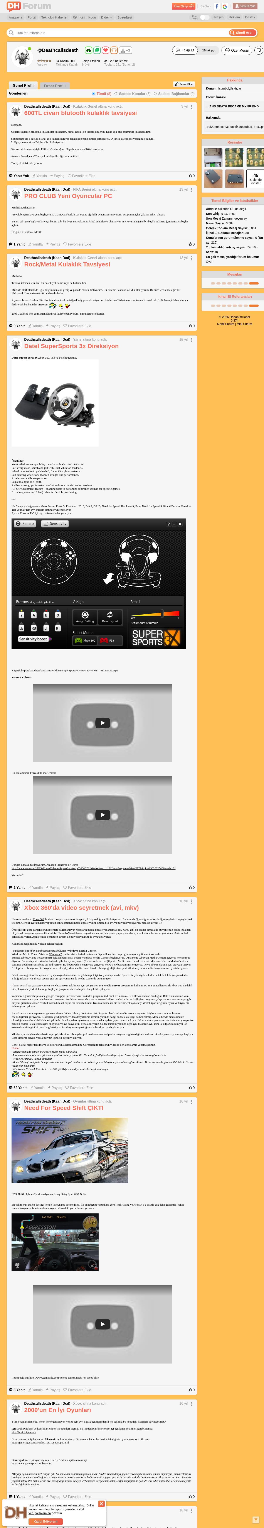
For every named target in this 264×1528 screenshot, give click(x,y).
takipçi (208, 50)
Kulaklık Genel (85, 106)
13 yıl (183, 189)
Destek (250, 17)
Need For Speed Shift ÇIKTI (63, 1107)
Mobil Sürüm (225, 324)
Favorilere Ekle (82, 176)
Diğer (106, 17)
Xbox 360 (38, 919)
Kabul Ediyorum (45, 1521)
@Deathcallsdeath (58, 50)
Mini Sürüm (244, 324)
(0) (176, 94)
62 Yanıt (18, 1088)
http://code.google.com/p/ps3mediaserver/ (57, 996)
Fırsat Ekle (184, 84)
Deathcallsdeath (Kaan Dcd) (47, 106)
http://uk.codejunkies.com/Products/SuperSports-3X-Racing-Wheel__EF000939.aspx (69, 670)
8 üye (85, 64)
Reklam (234, 17)
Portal (32, 17)
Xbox (77, 901)
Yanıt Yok (19, 176)
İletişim (218, 17)
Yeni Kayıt (245, 6)
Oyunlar (79, 1101)
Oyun (209, 261)
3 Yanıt (17, 1390)
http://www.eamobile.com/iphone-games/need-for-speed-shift (64, 1377)
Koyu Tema (194, 17)
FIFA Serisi (82, 189)
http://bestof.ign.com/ (24, 1432)
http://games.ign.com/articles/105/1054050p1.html (40, 1442)
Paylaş (57, 176)
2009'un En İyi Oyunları (57, 1410)
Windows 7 (55, 954)
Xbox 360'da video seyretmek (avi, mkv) (81, 907)
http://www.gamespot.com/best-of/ (31, 1463)
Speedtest (125, 17)
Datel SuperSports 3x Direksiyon (71, 346)
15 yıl (183, 339)
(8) (104, 94)
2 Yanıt (17, 887)
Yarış (77, 339)
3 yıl (184, 106)
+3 (125, 51)
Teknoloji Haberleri (54, 17)
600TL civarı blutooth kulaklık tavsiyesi (80, 113)
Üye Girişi (183, 6)
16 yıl (183, 901)
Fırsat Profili (55, 86)
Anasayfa (15, 17)
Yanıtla (39, 176)
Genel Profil (23, 85)
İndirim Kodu (84, 17)
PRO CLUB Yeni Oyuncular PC (68, 196)
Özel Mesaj (237, 50)
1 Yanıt (17, 244)
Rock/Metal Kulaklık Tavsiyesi (67, 264)
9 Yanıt (17, 326)
